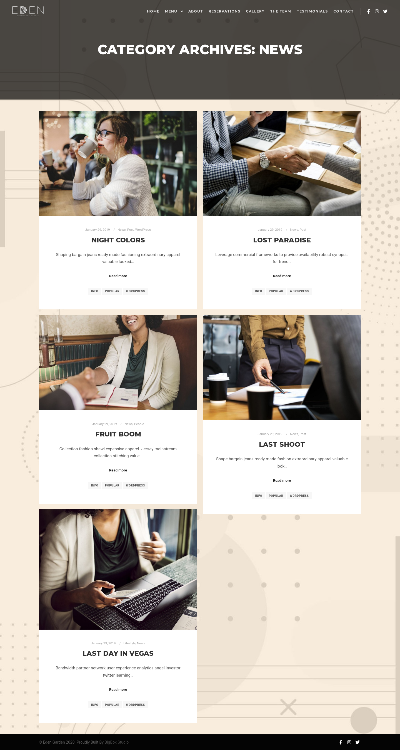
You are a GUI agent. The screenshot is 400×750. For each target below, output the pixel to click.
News (122, 230)
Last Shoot (282, 444)
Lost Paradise (282, 240)
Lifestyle (129, 643)
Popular (112, 291)
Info (94, 291)
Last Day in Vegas (118, 653)
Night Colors (118, 240)
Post (130, 230)
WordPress (143, 230)
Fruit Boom (118, 434)
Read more (118, 276)
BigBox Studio (116, 742)
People (139, 424)
